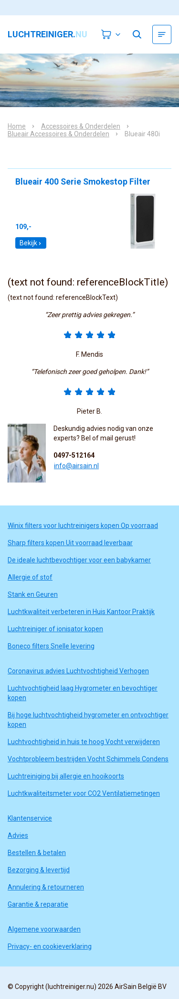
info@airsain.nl (76, 466)
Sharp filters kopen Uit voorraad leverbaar (70, 543)
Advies (18, 835)
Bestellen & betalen (37, 852)
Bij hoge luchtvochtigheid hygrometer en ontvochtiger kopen (88, 719)
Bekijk (31, 243)
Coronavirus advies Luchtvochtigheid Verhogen (78, 671)
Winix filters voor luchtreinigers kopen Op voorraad (83, 525)
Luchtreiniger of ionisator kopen (55, 629)
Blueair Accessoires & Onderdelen (58, 134)
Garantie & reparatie (38, 904)
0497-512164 (74, 455)
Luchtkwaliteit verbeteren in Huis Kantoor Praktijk (81, 611)
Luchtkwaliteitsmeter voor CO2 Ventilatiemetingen (84, 793)
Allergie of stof (30, 577)
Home (17, 126)
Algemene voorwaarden (44, 929)
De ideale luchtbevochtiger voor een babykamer (79, 560)
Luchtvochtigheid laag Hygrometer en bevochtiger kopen (83, 693)
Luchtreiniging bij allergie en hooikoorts (66, 776)
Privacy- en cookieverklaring (50, 946)
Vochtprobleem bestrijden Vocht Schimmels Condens (88, 759)
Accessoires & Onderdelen (80, 126)
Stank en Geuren (33, 594)
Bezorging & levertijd (39, 870)
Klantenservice (30, 818)
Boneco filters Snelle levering (51, 646)
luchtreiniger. (47, 34)
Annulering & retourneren (46, 887)
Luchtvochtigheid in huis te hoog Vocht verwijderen (84, 742)
